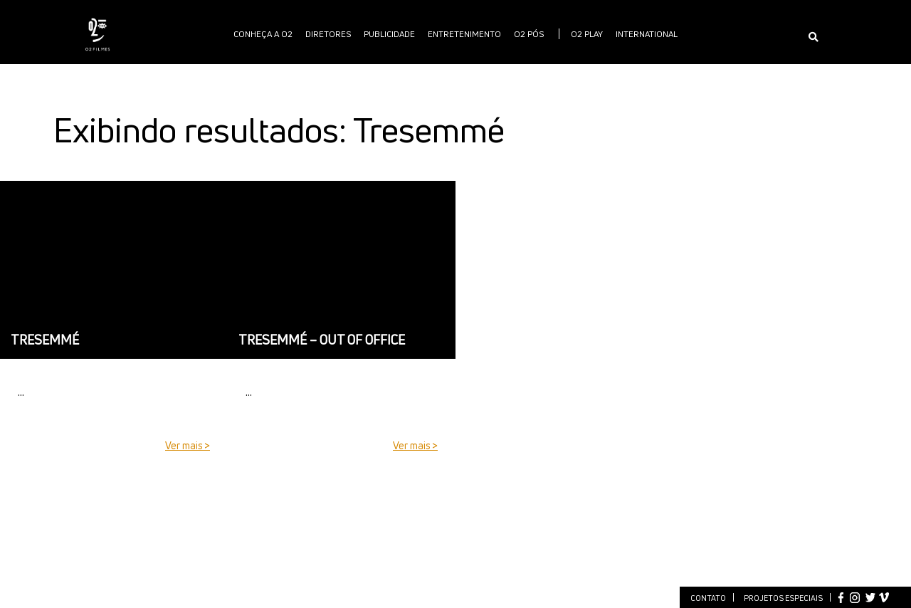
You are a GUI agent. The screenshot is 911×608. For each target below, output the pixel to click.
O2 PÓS (529, 34)
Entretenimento (464, 34)
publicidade (389, 34)
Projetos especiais (783, 597)
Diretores (328, 34)
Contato (708, 597)
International (647, 34)
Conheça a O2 (263, 34)
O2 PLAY (587, 34)
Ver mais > (187, 445)
